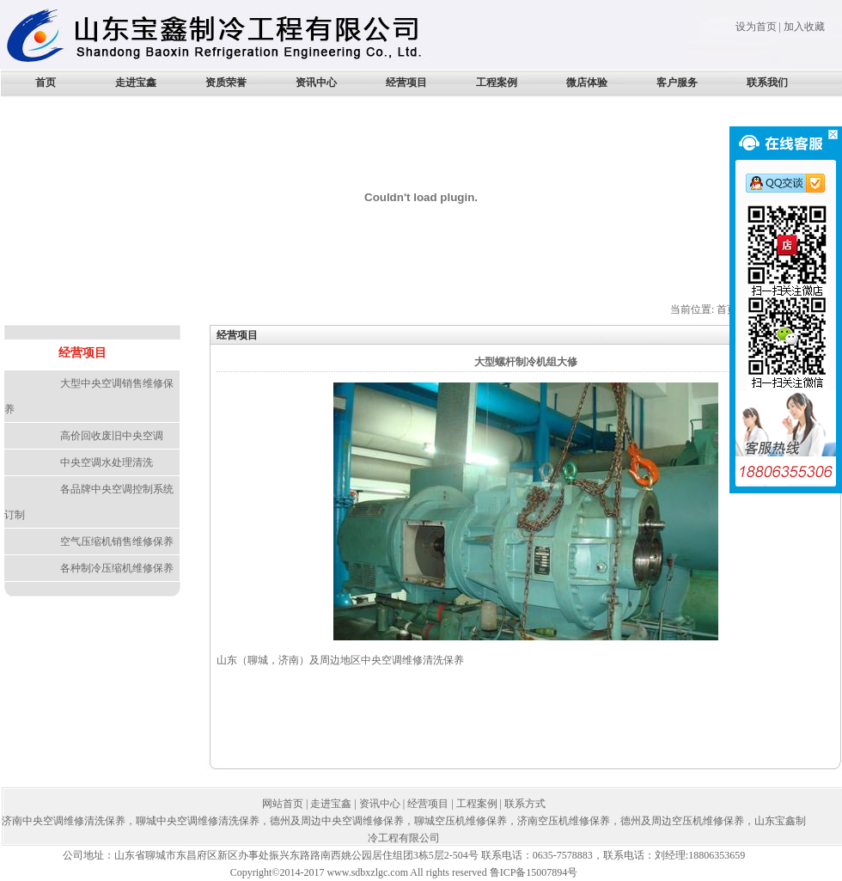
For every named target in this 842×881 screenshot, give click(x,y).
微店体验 (586, 82)
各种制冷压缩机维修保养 (117, 568)
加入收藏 (804, 27)
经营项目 (406, 82)
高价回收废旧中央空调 (111, 436)
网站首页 (282, 804)
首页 (45, 82)
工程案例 (496, 82)
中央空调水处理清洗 (106, 462)
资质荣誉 (226, 82)
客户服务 (677, 82)
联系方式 (525, 804)
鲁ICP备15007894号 (534, 872)
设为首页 (756, 27)
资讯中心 (316, 82)
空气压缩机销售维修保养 (117, 541)
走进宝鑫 (135, 82)
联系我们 (767, 82)
